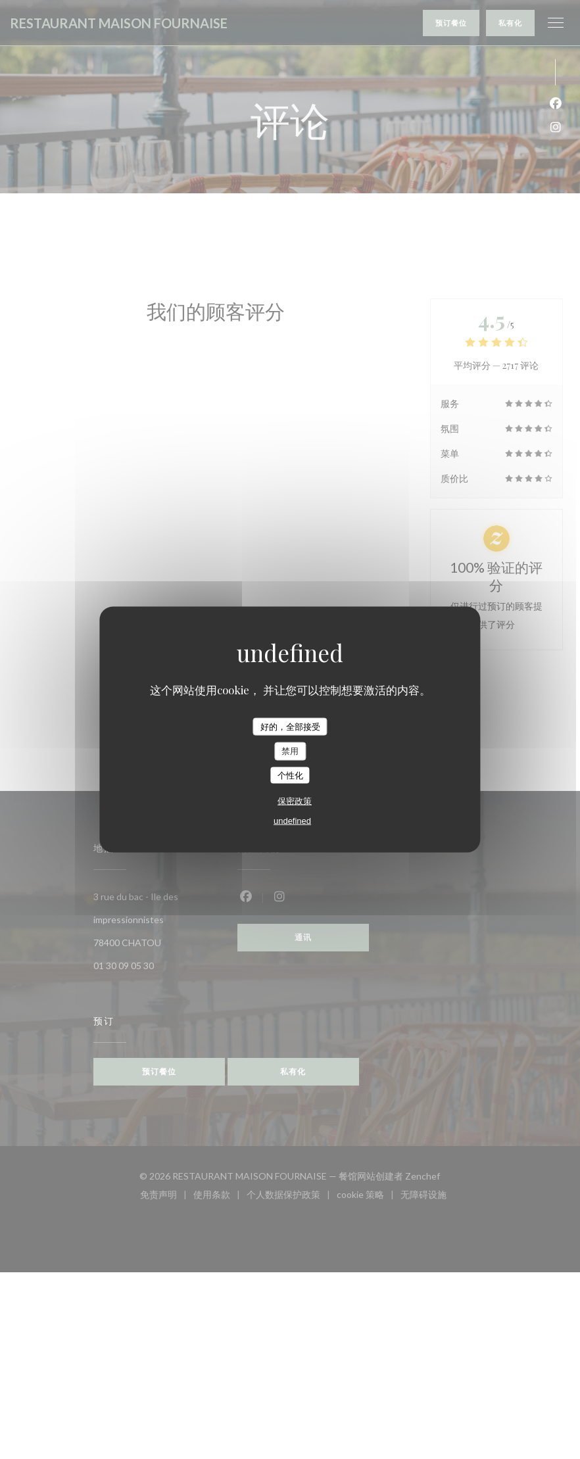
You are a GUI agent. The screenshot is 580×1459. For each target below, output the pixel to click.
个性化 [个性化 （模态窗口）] (290, 775)
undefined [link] (292, 821)
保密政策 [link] (295, 801)
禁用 (290, 751)
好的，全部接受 (290, 726)
